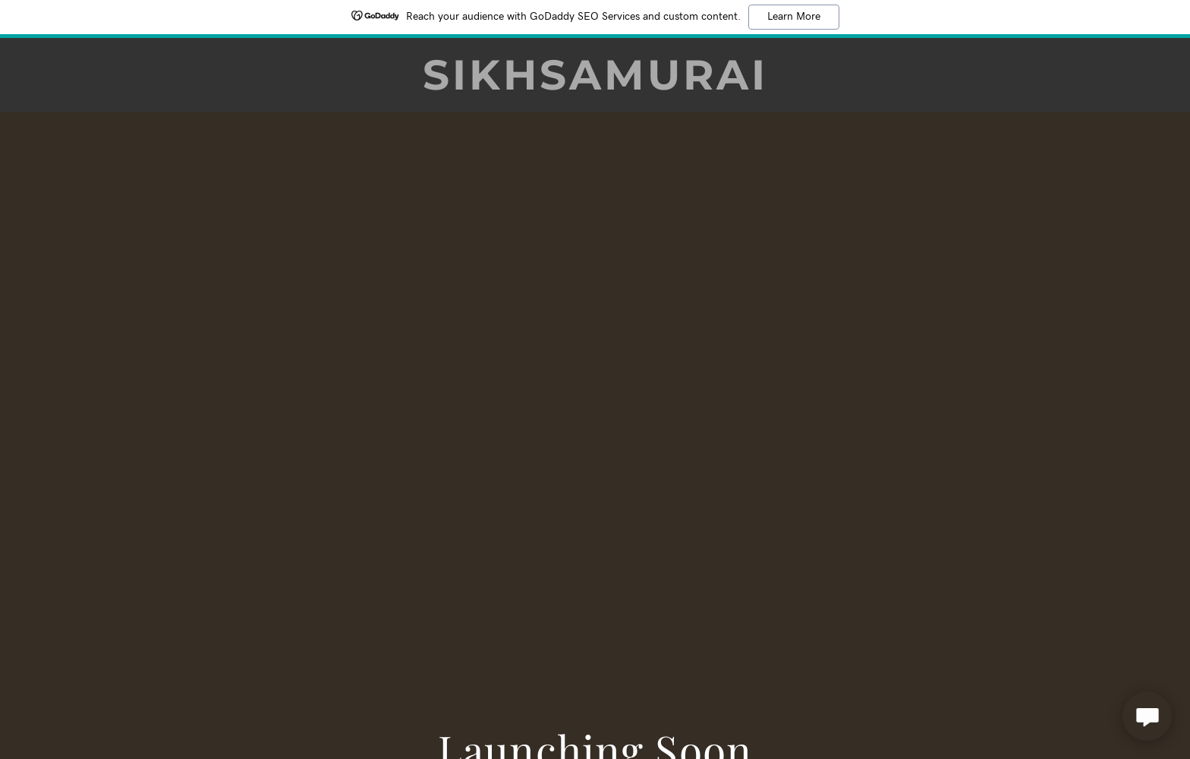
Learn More (793, 16)
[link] (595, 84)
